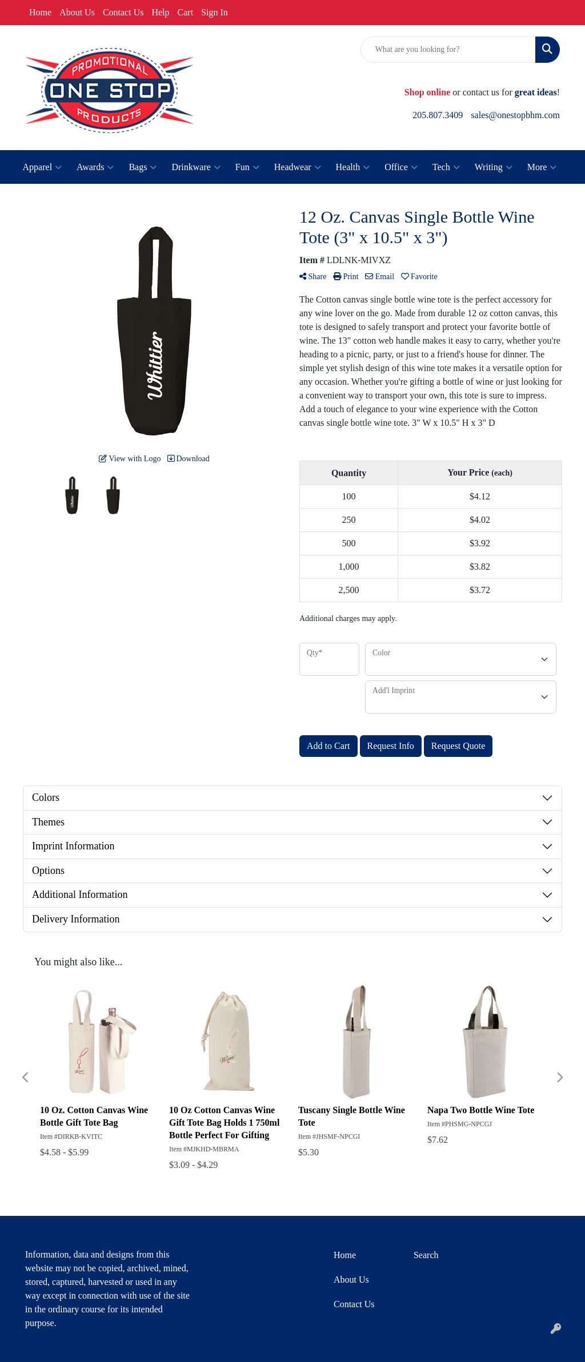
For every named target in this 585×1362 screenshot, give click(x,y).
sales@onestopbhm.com (515, 115)
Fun (247, 167)
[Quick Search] (448, 50)
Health (353, 167)
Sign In (214, 12)
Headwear (297, 167)
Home (40, 12)
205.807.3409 (437, 115)
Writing (493, 167)
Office (401, 167)
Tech (446, 167)
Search (426, 1255)
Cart (186, 12)
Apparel (42, 167)
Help (160, 12)
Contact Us (123, 12)
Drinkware (195, 167)
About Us (77, 12)
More (542, 167)
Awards (95, 167)
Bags (143, 167)
